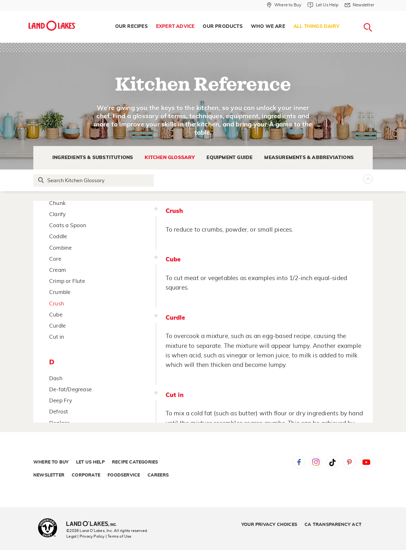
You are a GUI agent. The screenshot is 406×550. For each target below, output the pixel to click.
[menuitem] (131, 26)
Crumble (59, 292)
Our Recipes (131, 26)
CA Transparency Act (333, 524)
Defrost (58, 411)
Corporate (86, 475)
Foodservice (124, 475)
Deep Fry (60, 400)
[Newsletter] (359, 5)
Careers (158, 475)
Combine (60, 248)
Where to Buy (51, 462)
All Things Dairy (316, 26)
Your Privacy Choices (269, 524)
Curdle (57, 326)
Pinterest (349, 462)
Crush (56, 303)
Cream (57, 270)
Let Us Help (90, 462)
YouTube (366, 462)
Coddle (58, 236)
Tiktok (332, 462)
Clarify (57, 214)
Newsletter (48, 475)
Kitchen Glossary (170, 157)
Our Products (222, 26)
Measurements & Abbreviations (309, 157)
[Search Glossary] (94, 180)
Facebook (298, 462)
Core (55, 259)
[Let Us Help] (322, 5)
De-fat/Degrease (70, 389)
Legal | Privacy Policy (85, 536)
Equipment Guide (229, 157)
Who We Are (268, 26)
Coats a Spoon (68, 225)
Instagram (315, 462)
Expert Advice (175, 26)
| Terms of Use (119, 536)
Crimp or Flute (67, 281)
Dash (55, 378)
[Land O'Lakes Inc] (94, 524)
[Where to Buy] (284, 5)
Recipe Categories (135, 462)
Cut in (56, 337)
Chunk (57, 203)
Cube (55, 314)
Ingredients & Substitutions (92, 157)
